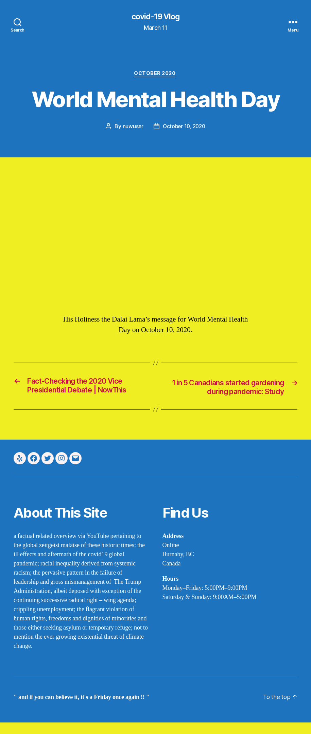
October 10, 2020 (184, 127)
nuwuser (131, 127)
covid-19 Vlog (155, 17)
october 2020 (155, 75)
